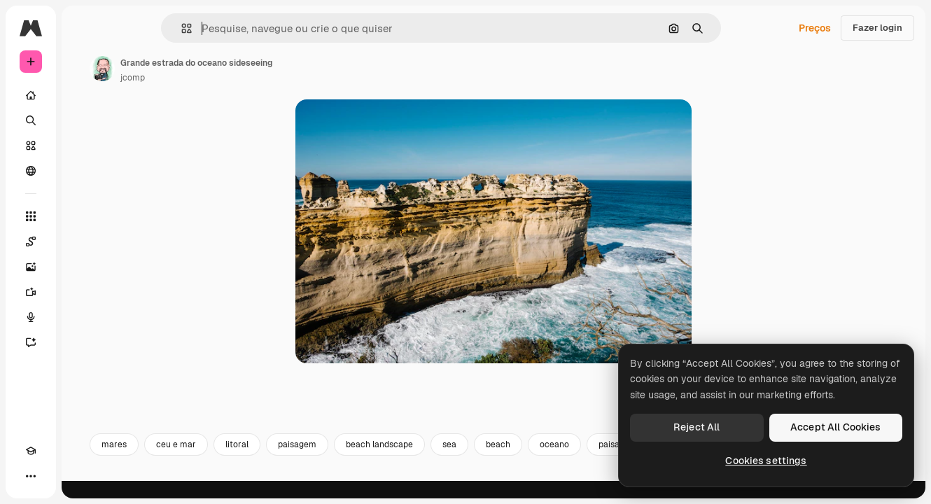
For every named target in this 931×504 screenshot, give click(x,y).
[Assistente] (84, 342)
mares (220, 460)
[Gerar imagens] (84, 266)
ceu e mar (282, 460)
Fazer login (877, 28)
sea (556, 460)
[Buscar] (84, 120)
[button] (234, 28)
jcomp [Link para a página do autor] (239, 77)
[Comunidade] (84, 171)
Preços (815, 28)
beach (604, 460)
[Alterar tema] (56, 476)
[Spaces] (84, 241)
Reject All (696, 427)
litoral (343, 460)
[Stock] (84, 145)
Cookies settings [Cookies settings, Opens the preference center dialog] (765, 460)
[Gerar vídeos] (84, 292)
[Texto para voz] (84, 317)
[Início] (84, 95)
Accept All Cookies (835, 427)
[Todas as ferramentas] (84, 216)
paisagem (403, 460)
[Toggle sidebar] (137, 28)
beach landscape (485, 460)
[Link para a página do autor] (208, 68)
